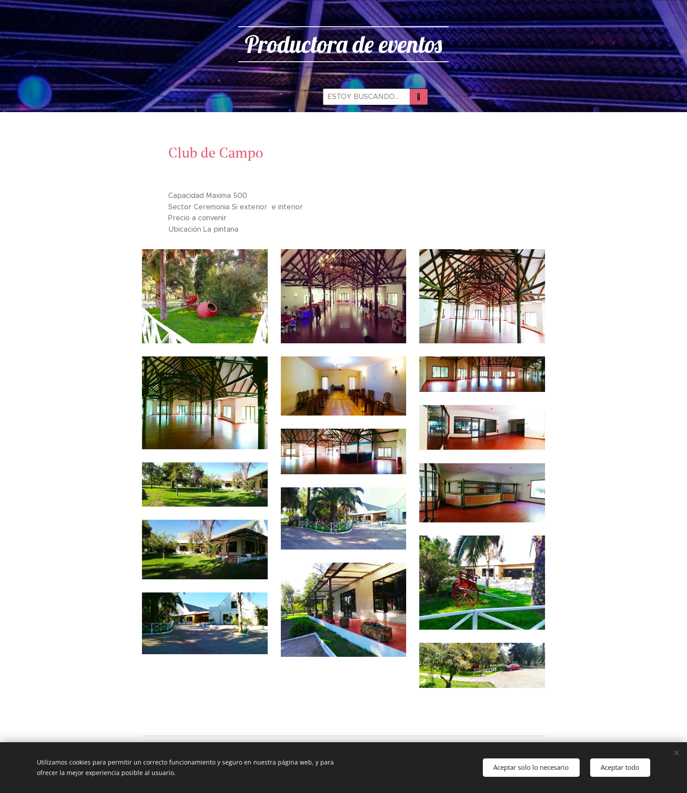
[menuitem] (240, 97)
